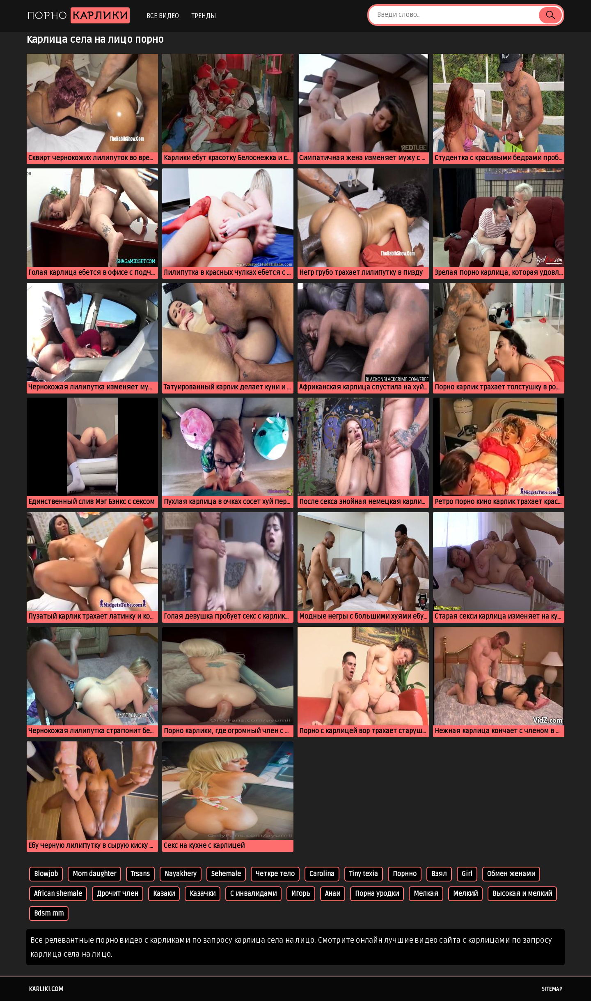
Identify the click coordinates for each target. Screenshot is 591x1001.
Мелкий (465, 894)
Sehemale (226, 874)
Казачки (202, 894)
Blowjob (46, 874)
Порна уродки (377, 894)
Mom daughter (94, 874)
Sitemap (552, 989)
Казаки (164, 894)
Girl (467, 874)
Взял (439, 874)
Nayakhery (181, 874)
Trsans (140, 874)
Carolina (321, 874)
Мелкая (426, 894)
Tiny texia (363, 874)
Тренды (204, 16)
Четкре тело (275, 874)
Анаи (332, 894)
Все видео (163, 16)
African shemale (58, 894)
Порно (78, 15)
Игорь (300, 894)
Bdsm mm (49, 913)
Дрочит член (117, 894)
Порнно (405, 874)
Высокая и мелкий (522, 894)
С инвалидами (253, 894)
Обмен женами (511, 874)
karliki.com (46, 989)
